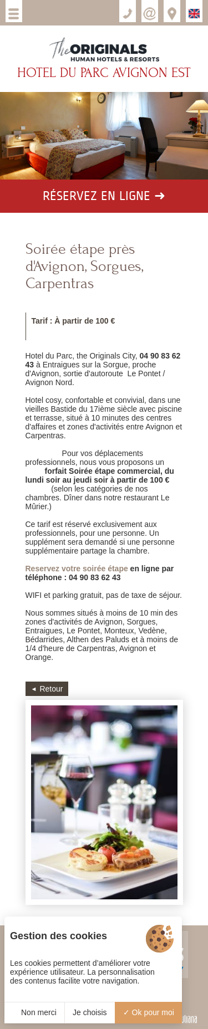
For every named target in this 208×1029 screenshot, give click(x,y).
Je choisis (89, 1012)
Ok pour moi (148, 1012)
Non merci (34, 1012)
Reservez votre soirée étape (77, 568)
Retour (51, 688)
